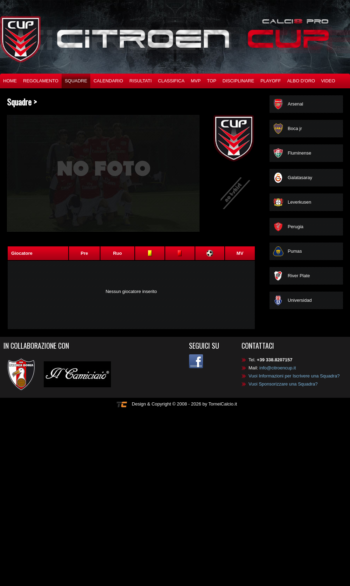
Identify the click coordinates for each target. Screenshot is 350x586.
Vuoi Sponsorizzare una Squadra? (283, 384)
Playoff (270, 80)
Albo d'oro (301, 80)
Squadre (76, 80)
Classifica (171, 80)
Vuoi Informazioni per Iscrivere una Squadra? (294, 376)
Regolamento (40, 80)
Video (328, 80)
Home (10, 80)
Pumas (295, 251)
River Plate (299, 275)
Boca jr (295, 128)
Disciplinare (238, 80)
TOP (211, 80)
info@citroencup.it (277, 367)
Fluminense (299, 153)
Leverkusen (299, 202)
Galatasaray (300, 177)
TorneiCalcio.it (222, 404)
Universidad (300, 300)
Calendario (108, 80)
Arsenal (295, 104)
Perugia (295, 226)
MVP (196, 80)
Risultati (141, 80)
